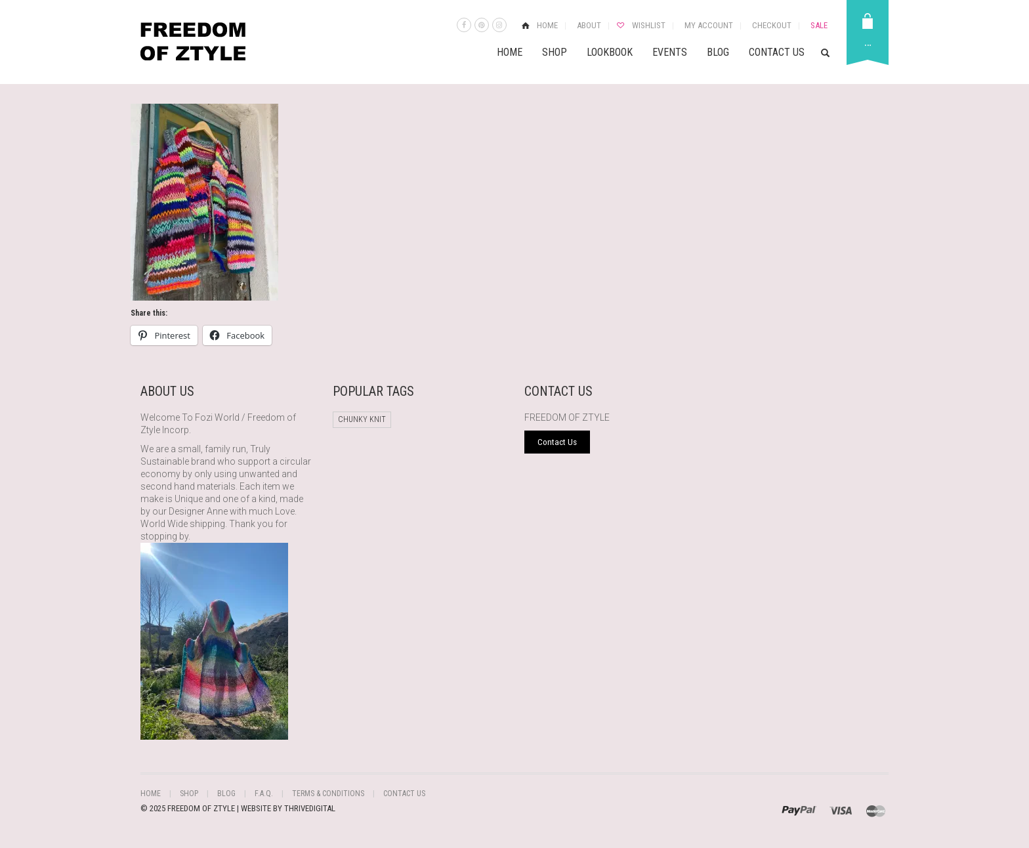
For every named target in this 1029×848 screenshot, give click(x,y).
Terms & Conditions (328, 793)
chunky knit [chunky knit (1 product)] (362, 419)
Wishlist (648, 25)
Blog (718, 52)
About (589, 25)
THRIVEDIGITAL (309, 808)
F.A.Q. (264, 793)
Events (669, 52)
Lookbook (610, 52)
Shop (554, 52)
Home (547, 25)
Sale (819, 25)
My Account (708, 25)
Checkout (771, 25)
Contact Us (777, 52)
